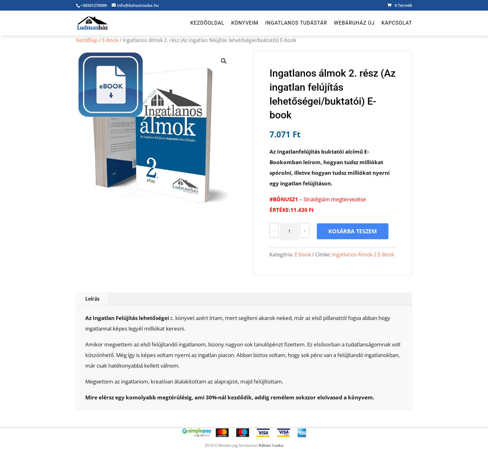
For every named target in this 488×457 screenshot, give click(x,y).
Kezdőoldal (207, 23)
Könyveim (244, 23)
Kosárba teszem (352, 231)
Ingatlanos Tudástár (296, 23)
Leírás (92, 298)
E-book (110, 40)
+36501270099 (94, 5)
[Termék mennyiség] (289, 231)
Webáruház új (354, 23)
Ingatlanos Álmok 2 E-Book (363, 254)
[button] (223, 61)
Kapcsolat (397, 23)
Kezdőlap (87, 40)
